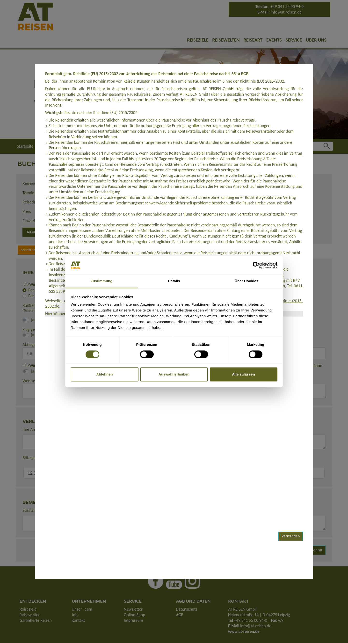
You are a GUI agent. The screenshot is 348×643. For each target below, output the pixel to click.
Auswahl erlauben (174, 374)
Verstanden (291, 536)
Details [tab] (174, 281)
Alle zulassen (243, 374)
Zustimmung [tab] (102, 281)
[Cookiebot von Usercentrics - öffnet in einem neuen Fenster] (256, 265)
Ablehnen (104, 374)
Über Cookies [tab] (246, 281)
